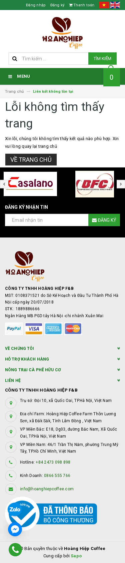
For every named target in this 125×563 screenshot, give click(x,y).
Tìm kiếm (102, 58)
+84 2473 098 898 (53, 462)
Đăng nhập (36, 5)
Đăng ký (57, 5)
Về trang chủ (31, 159)
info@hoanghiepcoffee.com (47, 489)
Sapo (76, 555)
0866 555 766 (57, 475)
